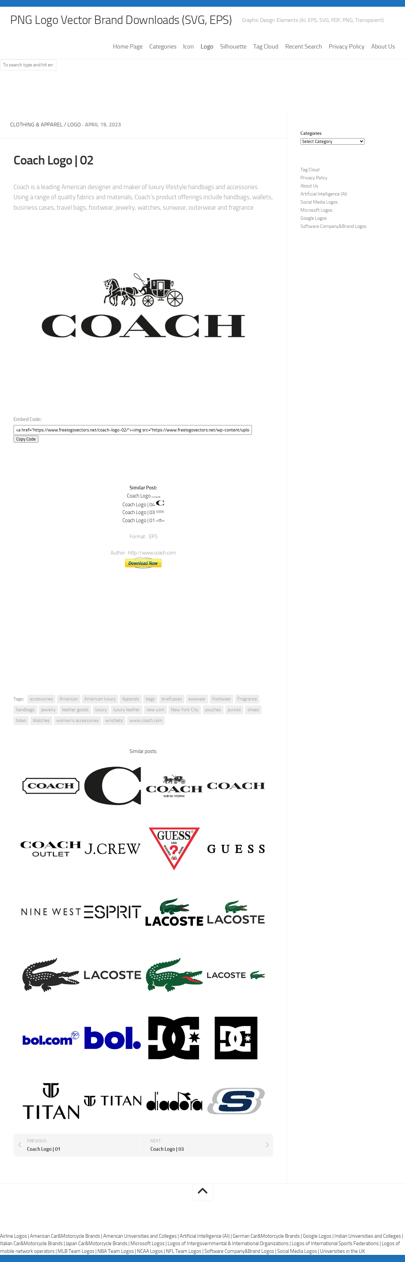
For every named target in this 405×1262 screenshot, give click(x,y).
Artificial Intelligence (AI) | (206, 1236)
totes (21, 721)
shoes (253, 710)
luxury (101, 710)
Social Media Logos (319, 202)
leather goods (75, 710)
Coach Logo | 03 (138, 513)
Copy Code (26, 439)
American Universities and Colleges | (141, 1236)
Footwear (221, 699)
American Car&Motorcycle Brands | (66, 1236)
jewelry (48, 710)
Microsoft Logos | (149, 1244)
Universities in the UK (342, 1252)
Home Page (128, 46)
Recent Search (303, 46)
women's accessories (77, 721)
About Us (383, 46)
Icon (188, 46)
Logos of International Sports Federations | (337, 1244)
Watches (41, 721)
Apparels (130, 699)
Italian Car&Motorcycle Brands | (33, 1244)
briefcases (172, 699)
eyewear (197, 699)
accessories (41, 699)
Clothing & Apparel (36, 125)
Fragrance (247, 699)
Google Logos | (319, 1236)
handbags (25, 710)
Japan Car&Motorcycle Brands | (98, 1244)
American (68, 699)
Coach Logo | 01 (138, 521)
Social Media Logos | (298, 1252)
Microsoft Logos (316, 210)
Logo (207, 46)
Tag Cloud (266, 46)
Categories (162, 46)
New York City (185, 710)
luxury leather (126, 710)
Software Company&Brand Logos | (240, 1252)
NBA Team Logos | (117, 1252)
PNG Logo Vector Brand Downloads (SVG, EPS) (123, 20)
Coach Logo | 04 (138, 505)
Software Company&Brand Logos (333, 227)
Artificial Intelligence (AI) (323, 194)
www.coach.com (145, 721)
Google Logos (313, 218)
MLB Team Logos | (77, 1252)
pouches (213, 710)
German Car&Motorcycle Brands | (268, 1236)
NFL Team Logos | (185, 1252)
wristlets (114, 721)
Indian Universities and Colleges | (369, 1236)
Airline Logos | (15, 1236)
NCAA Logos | (151, 1252)
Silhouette (233, 46)
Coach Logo (139, 496)
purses (234, 710)
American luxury (100, 699)
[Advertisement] (202, 94)
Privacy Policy (347, 46)
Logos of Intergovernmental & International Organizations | (230, 1244)
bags (150, 699)
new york (155, 710)
